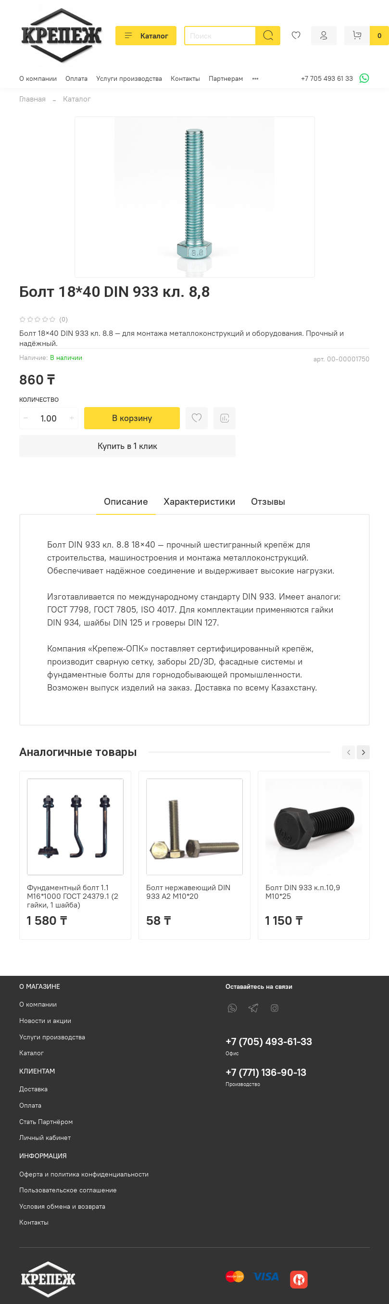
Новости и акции (45, 1020)
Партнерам (226, 78)
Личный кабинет (45, 1137)
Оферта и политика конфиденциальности (84, 1174)
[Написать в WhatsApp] (363, 78)
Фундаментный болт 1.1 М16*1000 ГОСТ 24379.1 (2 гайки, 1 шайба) (72, 895)
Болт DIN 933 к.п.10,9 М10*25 (302, 891)
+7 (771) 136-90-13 (266, 1072)
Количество (39, 399)
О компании (38, 78)
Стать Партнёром (46, 1121)
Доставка (33, 1089)
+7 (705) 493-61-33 (269, 1041)
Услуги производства (129, 78)
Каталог (146, 35)
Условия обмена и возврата (62, 1206)
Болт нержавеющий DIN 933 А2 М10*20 (188, 891)
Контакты (185, 78)
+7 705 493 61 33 (327, 78)
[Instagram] (274, 1008)
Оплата (76, 78)
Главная (32, 98)
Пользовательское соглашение (68, 1190)
